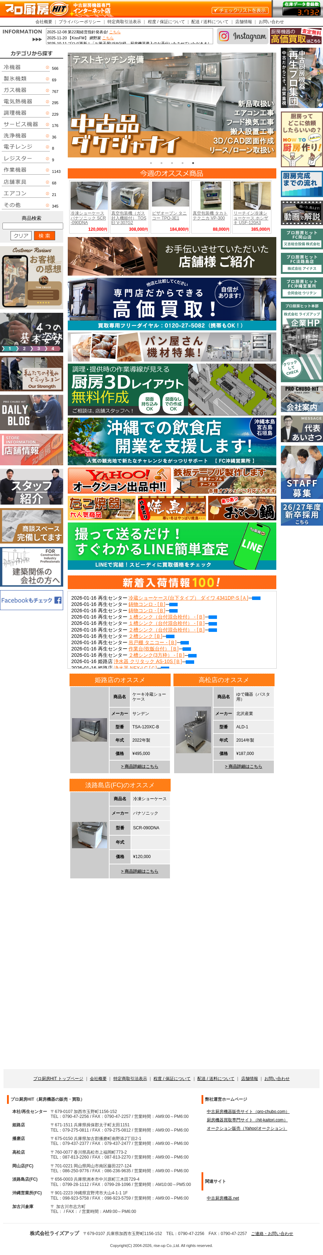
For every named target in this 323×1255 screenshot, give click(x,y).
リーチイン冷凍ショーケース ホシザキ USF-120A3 (250, 218)
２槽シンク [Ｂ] (151, 636)
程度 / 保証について (166, 21)
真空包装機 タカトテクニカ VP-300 (210, 215)
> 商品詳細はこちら (139, 766)
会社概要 (43, 21)
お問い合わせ (271, 21)
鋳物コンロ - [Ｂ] (152, 604)
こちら (115, 32)
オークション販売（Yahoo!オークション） (247, 1128)
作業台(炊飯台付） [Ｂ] (159, 649)
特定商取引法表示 (124, 21)
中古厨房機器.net (223, 1198)
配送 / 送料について (210, 21)
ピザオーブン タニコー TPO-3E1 (169, 215)
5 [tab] (193, 163)
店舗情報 (243, 21)
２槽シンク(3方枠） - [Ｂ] (162, 655)
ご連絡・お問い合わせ (272, 1233)
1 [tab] (150, 163)
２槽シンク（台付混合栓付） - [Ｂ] (172, 630)
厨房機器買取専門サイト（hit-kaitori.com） (247, 1120)
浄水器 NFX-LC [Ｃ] (141, 668)
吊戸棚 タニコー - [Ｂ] (158, 642)
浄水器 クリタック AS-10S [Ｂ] (154, 661)
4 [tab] (182, 163)
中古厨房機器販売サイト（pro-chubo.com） (248, 1111)
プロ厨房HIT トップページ (58, 1078)
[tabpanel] (172, 105)
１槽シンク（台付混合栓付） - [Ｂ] (172, 617)
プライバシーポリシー (80, 21)
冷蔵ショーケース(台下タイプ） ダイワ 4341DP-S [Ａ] (194, 598)
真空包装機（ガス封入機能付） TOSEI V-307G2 (128, 218)
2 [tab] (161, 163)
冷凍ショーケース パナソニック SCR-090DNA (88, 218)
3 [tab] (172, 163)
